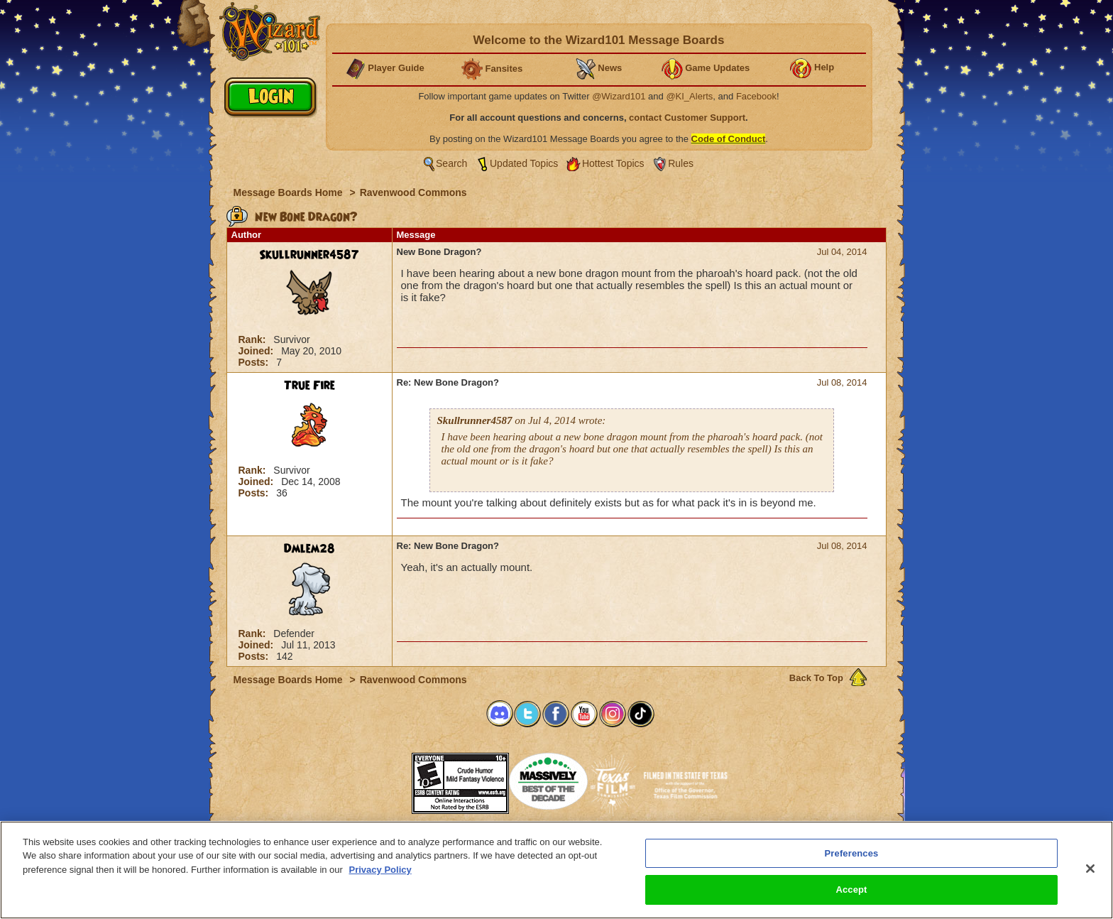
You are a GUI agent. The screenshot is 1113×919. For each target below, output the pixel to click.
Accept (851, 889)
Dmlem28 (309, 549)
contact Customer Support (687, 117)
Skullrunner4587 (309, 254)
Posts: (255, 362)
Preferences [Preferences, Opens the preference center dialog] (852, 853)
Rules (680, 163)
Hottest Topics (613, 163)
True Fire (309, 385)
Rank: (253, 339)
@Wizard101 (618, 96)
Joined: (257, 351)
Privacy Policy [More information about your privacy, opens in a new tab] (380, 869)
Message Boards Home (290, 192)
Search (451, 163)
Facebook (756, 96)
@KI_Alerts (689, 96)
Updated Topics (524, 163)
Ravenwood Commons (413, 192)
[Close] (1090, 868)
